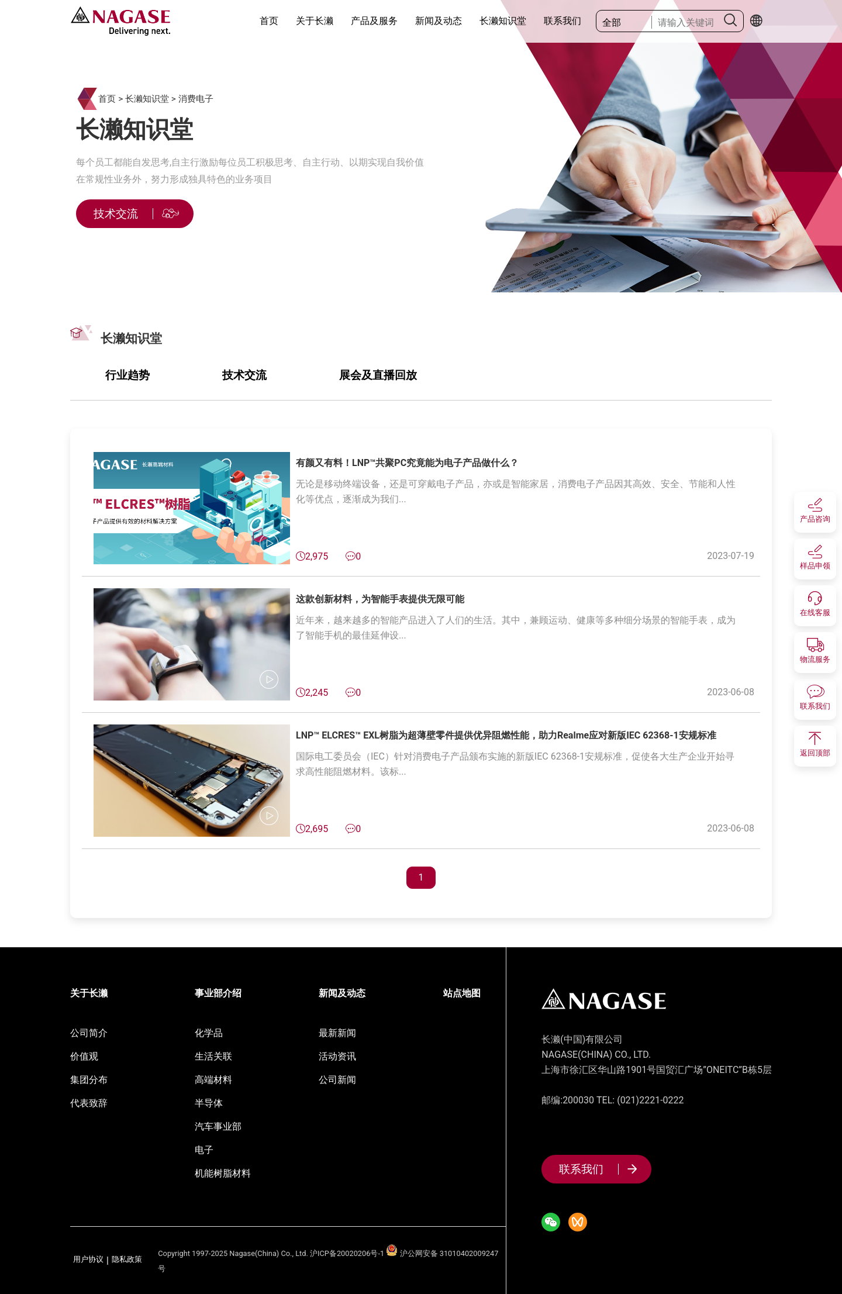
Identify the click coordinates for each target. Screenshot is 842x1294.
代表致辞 (89, 1103)
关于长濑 (314, 20)
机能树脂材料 (223, 1173)
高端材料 (213, 1079)
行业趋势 (127, 375)
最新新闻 (337, 1032)
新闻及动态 (438, 20)
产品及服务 (374, 20)
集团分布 (89, 1079)
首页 (269, 20)
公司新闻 (337, 1079)
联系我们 (562, 20)
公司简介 (89, 1032)
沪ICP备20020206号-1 (347, 1253)
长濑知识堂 (502, 20)
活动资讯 (337, 1056)
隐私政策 (127, 1260)
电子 (204, 1149)
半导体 (209, 1103)
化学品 (209, 1032)
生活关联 (213, 1056)
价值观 (84, 1056)
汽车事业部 (218, 1126)
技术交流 (244, 375)
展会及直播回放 (378, 375)
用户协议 (88, 1260)
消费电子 (195, 99)
